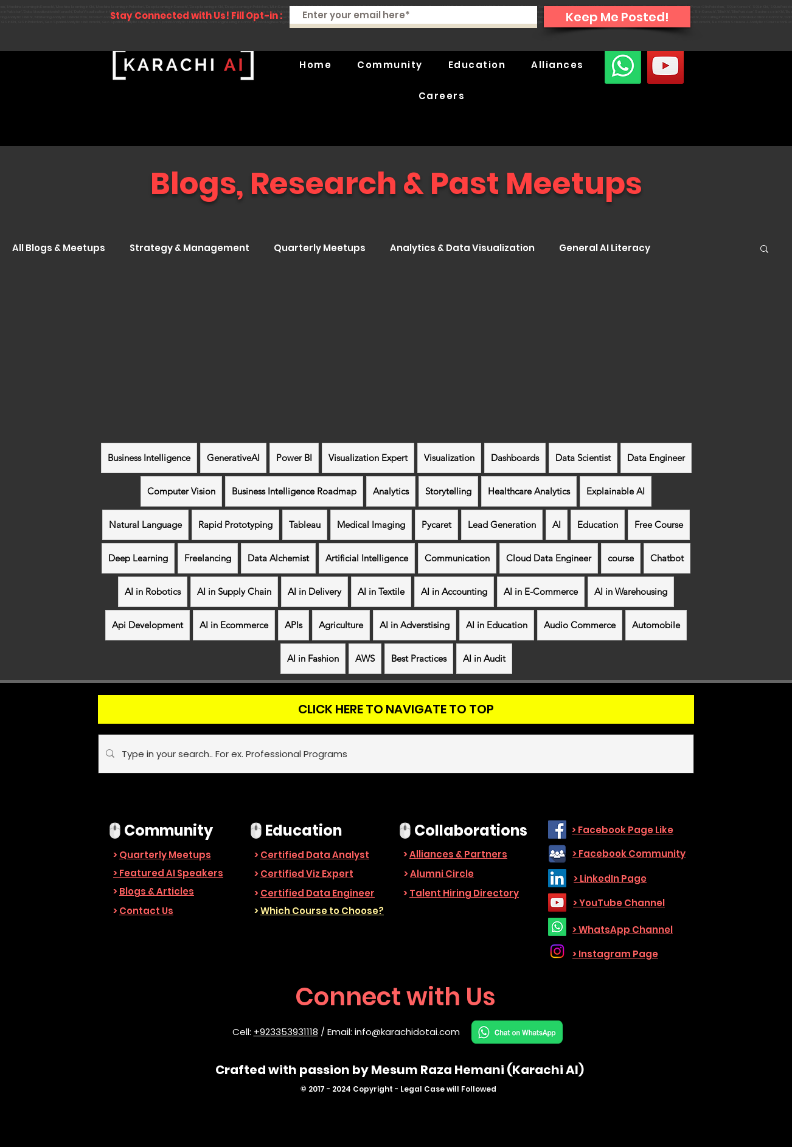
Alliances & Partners (458, 854)
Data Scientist (583, 457)
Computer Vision (181, 491)
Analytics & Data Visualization (462, 248)
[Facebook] (557, 829)
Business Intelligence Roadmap (294, 491)
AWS (365, 658)
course (621, 558)
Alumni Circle (442, 873)
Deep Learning (138, 558)
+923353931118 (286, 1031)
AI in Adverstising (415, 625)
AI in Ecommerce (234, 625)
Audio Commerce (580, 625)
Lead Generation (502, 524)
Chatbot (667, 558)
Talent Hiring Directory (464, 893)
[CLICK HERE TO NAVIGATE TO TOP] (396, 709)
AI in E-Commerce (541, 591)
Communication (457, 558)
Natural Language (145, 524)
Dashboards (515, 457)
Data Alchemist (278, 558)
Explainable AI (615, 491)
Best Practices (418, 658)
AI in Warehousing (630, 591)
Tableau (305, 524)
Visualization (449, 457)
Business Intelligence (149, 457)
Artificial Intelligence (366, 558)
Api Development (147, 625)
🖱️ (115, 830)
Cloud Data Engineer (548, 558)
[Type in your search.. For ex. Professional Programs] (395, 754)
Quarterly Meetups (320, 248)
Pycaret (436, 524)
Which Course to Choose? (322, 910)
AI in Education (496, 625)
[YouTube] (665, 65)
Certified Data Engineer (317, 893)
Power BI (294, 457)
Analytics (391, 491)
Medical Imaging (371, 524)
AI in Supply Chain (234, 591)
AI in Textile (381, 591)
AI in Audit (484, 658)
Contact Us (146, 910)
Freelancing (207, 558)
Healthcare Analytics (529, 491)
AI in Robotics (153, 591)
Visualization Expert (368, 457)
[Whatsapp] (623, 65)
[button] (390, 65)
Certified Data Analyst (314, 854)
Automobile (656, 625)
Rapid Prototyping (235, 524)
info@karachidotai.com (407, 1031)
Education (597, 524)
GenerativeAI (233, 457)
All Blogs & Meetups (58, 248)
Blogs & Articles (156, 891)
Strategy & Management (189, 248)
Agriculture (341, 625)
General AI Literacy (604, 248)
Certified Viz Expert (306, 873)
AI (556, 524)
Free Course (658, 524)
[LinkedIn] (557, 878)
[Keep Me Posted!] (617, 16)
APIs (293, 625)
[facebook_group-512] (557, 854)
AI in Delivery (314, 591)
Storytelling (448, 491)
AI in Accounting (454, 591)
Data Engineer (656, 457)
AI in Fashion (313, 658)
